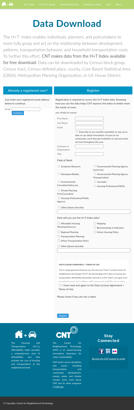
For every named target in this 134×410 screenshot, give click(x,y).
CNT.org (59, 386)
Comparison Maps (92, 4)
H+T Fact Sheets (47, 4)
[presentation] (81, 307)
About (119, 4)
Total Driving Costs (69, 4)
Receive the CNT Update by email (108, 358)
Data (108, 4)
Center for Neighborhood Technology (35, 403)
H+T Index (29, 4)
